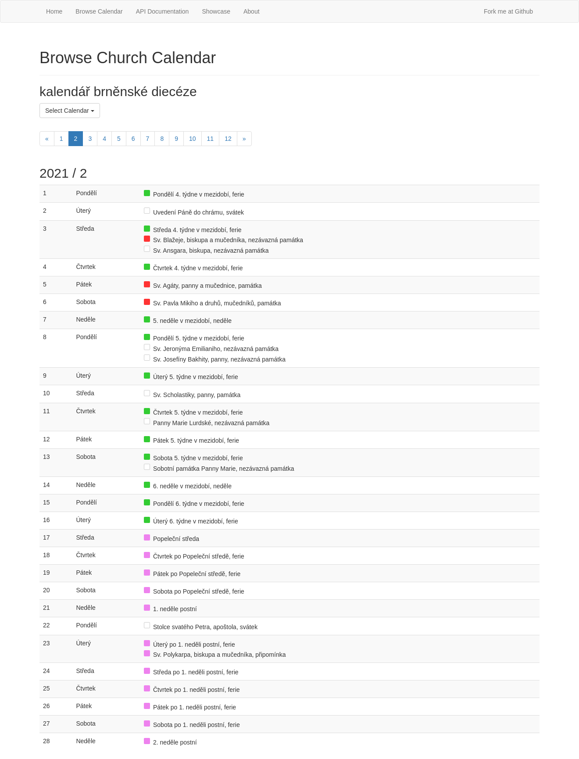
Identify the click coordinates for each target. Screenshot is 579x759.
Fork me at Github (508, 11)
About (251, 11)
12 (228, 138)
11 (210, 138)
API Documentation (162, 11)
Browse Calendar (98, 11)
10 (192, 138)
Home (54, 11)
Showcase (216, 11)
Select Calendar (69, 110)
